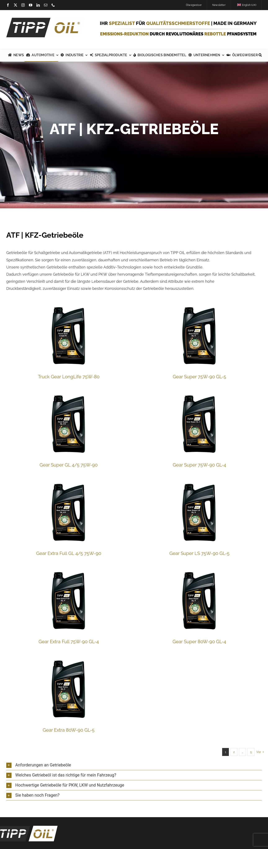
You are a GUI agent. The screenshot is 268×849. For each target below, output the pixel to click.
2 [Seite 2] (234, 752)
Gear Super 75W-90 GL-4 (199, 465)
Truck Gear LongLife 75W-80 (68, 376)
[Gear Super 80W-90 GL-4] (199, 600)
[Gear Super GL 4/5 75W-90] (68, 423)
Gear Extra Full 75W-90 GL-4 (69, 641)
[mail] (45, 5)
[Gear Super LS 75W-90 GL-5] (199, 512)
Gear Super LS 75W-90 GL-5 (199, 553)
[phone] (53, 5)
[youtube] (30, 5)
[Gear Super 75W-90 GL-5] (199, 335)
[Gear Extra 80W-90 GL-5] (68, 688)
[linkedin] (38, 5)
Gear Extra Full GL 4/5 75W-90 (68, 553)
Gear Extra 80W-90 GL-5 (68, 730)
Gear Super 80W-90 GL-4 (199, 641)
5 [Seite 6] (251, 752)
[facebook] (8, 5)
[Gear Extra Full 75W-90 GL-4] (68, 600)
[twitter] (15, 5)
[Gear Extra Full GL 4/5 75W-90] (68, 512)
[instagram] (23, 5)
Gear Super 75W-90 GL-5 (199, 376)
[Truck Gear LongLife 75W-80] (68, 335)
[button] (260, 55)
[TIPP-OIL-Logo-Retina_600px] (45, 19)
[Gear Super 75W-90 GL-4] (199, 423)
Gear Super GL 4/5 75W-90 (69, 465)
